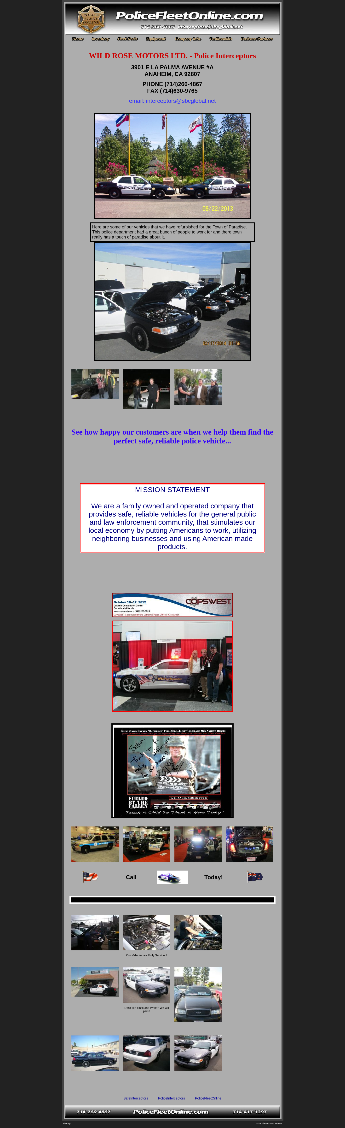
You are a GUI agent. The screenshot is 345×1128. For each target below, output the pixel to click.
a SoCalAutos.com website (269, 1123)
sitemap (67, 1123)
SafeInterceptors (135, 1098)
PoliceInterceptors (171, 1098)
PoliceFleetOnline (208, 1098)
